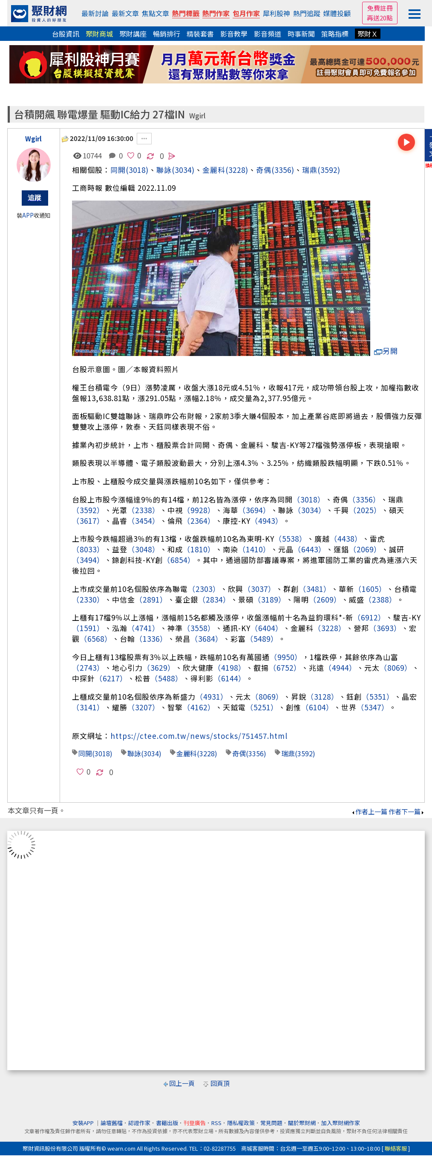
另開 (386, 350)
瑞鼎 (309, 169)
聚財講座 (133, 34)
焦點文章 (155, 13)
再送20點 (380, 17)
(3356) (282, 169)
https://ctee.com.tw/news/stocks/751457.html (199, 735)
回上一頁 (182, 1083)
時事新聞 (301, 34)
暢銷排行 (166, 34)
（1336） (151, 638)
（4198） (229, 667)
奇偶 (263, 169)
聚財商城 (99, 34)
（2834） (214, 599)
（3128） (322, 696)
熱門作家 (216, 13)
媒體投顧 (337, 13)
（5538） (290, 538)
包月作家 (246, 13)
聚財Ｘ (367, 34)
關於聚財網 (302, 1123)
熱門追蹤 (306, 13)
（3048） (143, 549)
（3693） (385, 628)
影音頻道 (267, 34)
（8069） (396, 667)
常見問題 (271, 1123)
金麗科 (213, 169)
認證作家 (139, 1123)
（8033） (88, 549)
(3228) (236, 169)
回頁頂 (220, 1083)
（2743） (88, 667)
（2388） (380, 599)
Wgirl (197, 116)
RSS (216, 1123)
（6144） (229, 678)
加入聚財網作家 (340, 1123)
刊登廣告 (195, 1123)
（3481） (315, 588)
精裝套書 (200, 34)
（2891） (151, 599)
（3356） (364, 499)
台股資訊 (65, 34)
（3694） (254, 510)
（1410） (254, 549)
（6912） (369, 617)
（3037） (259, 588)
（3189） (269, 599)
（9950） (286, 657)
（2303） (204, 588)
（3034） (310, 510)
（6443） (310, 549)
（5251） (262, 707)
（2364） (199, 520)
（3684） (206, 638)
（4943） (267, 520)
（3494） (88, 559)
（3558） (199, 628)
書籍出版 (167, 1123)
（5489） (262, 638)
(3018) (137, 169)
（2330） (88, 599)
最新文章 (125, 13)
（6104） (317, 707)
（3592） (88, 510)
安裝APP (83, 1123)
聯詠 (134, 753)
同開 (118, 169)
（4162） (199, 707)
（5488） (166, 678)
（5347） (373, 707)
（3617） (88, 520)
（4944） (340, 667)
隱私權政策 (241, 1123)
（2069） (365, 549)
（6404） (267, 628)
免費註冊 (380, 7)
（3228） (330, 628)
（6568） (96, 638)
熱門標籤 (185, 13)
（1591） (88, 628)
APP (28, 215)
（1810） (199, 549)
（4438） (346, 538)
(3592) (328, 169)
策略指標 (334, 34)
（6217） (111, 678)
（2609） (325, 599)
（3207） (143, 707)
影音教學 (234, 34)
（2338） (143, 510)
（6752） (285, 667)
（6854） (179, 559)
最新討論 (95, 13)
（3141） (88, 707)
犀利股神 (276, 13)
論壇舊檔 (112, 1123)
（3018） (309, 499)
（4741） (143, 628)
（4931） (212, 696)
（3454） (143, 520)
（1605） (370, 588)
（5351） (378, 696)
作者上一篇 (369, 811)
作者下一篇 (407, 811)
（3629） (159, 667)
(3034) (183, 169)
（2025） (365, 510)
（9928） (199, 510)
